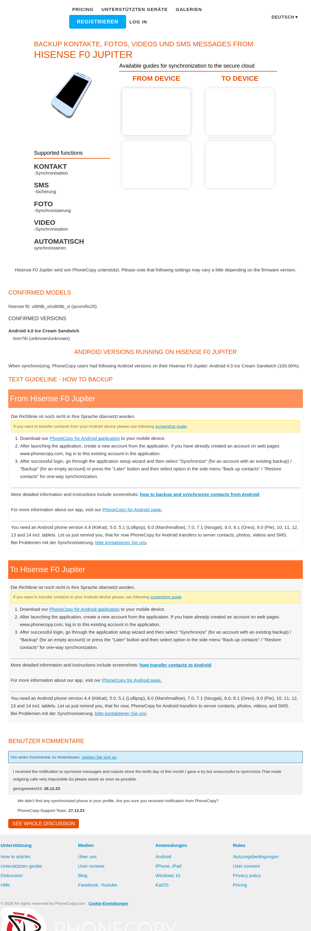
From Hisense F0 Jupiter (156, 111)
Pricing (84, 9)
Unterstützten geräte (132, 9)
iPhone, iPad (169, 890)
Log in (137, 22)
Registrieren (99, 21)
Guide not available (156, 164)
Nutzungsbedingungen (256, 880)
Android (164, 880)
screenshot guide (192, 434)
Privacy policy (247, 899)
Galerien (181, 9)
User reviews (91, 890)
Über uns (87, 880)
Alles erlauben (163, 920)
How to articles (16, 880)
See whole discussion (41, 847)
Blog (82, 899)
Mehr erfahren (114, 920)
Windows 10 (169, 899)
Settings (224, 920)
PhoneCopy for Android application (88, 446)
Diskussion (12, 899)
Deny (198, 920)
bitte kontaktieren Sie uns (125, 557)
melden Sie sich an (110, 780)
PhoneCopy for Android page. (139, 517)
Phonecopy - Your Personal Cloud (35, 18)
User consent (246, 890)
